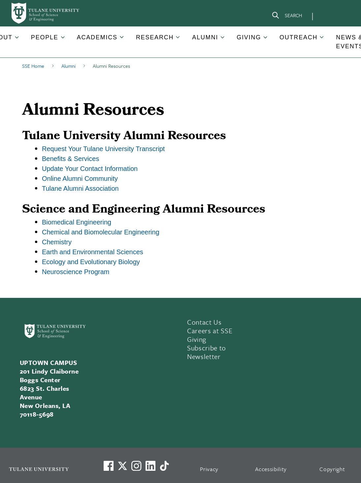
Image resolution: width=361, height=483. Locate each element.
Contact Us (204, 322)
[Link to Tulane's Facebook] (136, 466)
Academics (97, 37)
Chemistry (57, 242)
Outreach (298, 37)
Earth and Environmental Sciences (92, 252)
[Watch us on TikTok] (164, 466)
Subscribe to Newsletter (206, 352)
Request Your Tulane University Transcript (103, 148)
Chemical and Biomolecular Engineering (100, 232)
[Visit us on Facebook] (109, 466)
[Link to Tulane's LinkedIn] (150, 466)
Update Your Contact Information (90, 168)
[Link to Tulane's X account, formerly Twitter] (122, 466)
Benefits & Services (70, 158)
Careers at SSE (209, 331)
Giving (249, 37)
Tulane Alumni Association (80, 188)
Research (155, 37)
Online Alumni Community (80, 178)
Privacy (209, 469)
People (44, 37)
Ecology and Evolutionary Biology (91, 261)
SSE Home (33, 65)
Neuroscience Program (76, 271)
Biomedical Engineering (76, 222)
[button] (45, 37)
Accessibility (271, 469)
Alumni (205, 37)
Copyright (332, 469)
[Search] (287, 16)
